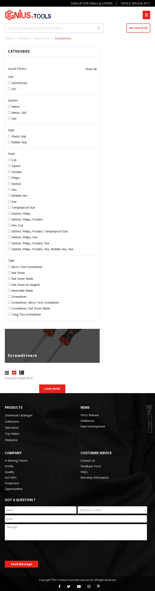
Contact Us (88, 460)
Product (23, 38)
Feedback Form (91, 466)
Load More (52, 388)
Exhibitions (87, 421)
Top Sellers (12, 434)
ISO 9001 (11, 477)
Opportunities (14, 489)
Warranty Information (95, 477)
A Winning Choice (16, 460)
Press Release (90, 415)
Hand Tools (41, 38)
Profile (9, 466)
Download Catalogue (18, 415)
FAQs (84, 472)
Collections (12, 421)
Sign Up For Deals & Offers (92, 3)
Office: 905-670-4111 (135, 3)
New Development (93, 426)
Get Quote (138, 28)
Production (12, 483)
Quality (9, 472)
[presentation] (35, 551)
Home (9, 38)
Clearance (11, 440)
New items (12, 428)
